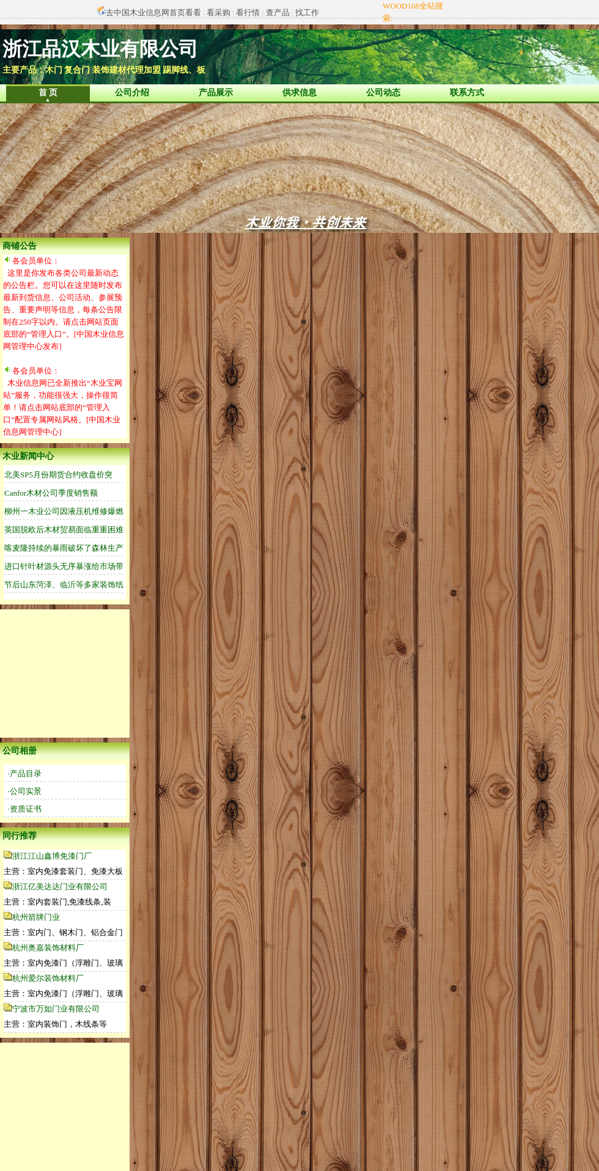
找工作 (307, 12)
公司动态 (383, 92)
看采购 (218, 12)
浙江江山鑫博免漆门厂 (52, 856)
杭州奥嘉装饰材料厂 (48, 947)
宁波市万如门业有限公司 (56, 1008)
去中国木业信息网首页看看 (153, 12)
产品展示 (216, 92)
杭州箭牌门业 (36, 917)
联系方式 (467, 92)
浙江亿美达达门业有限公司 (60, 886)
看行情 (248, 12)
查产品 (278, 12)
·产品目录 (25, 773)
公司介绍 (132, 92)
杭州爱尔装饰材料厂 (48, 978)
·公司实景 (25, 791)
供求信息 (299, 92)
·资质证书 (25, 808)
